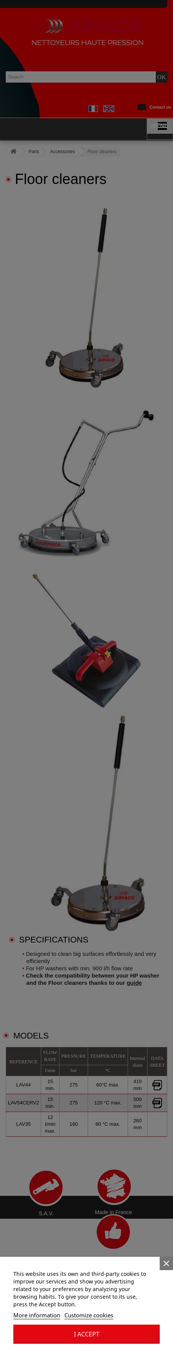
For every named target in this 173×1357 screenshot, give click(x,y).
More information (36, 1315)
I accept (86, 1334)
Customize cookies (88, 1315)
